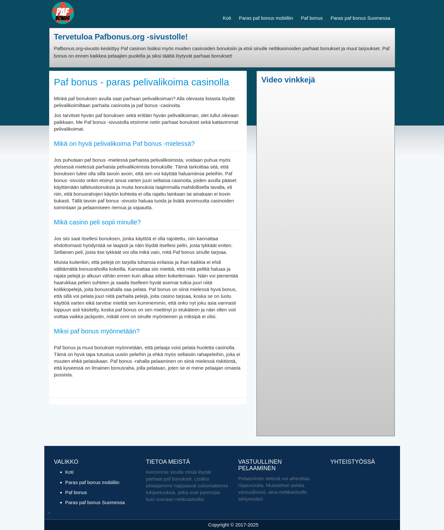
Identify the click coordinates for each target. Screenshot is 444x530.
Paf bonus (312, 18)
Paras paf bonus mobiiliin (266, 18)
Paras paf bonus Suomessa (360, 18)
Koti (227, 18)
